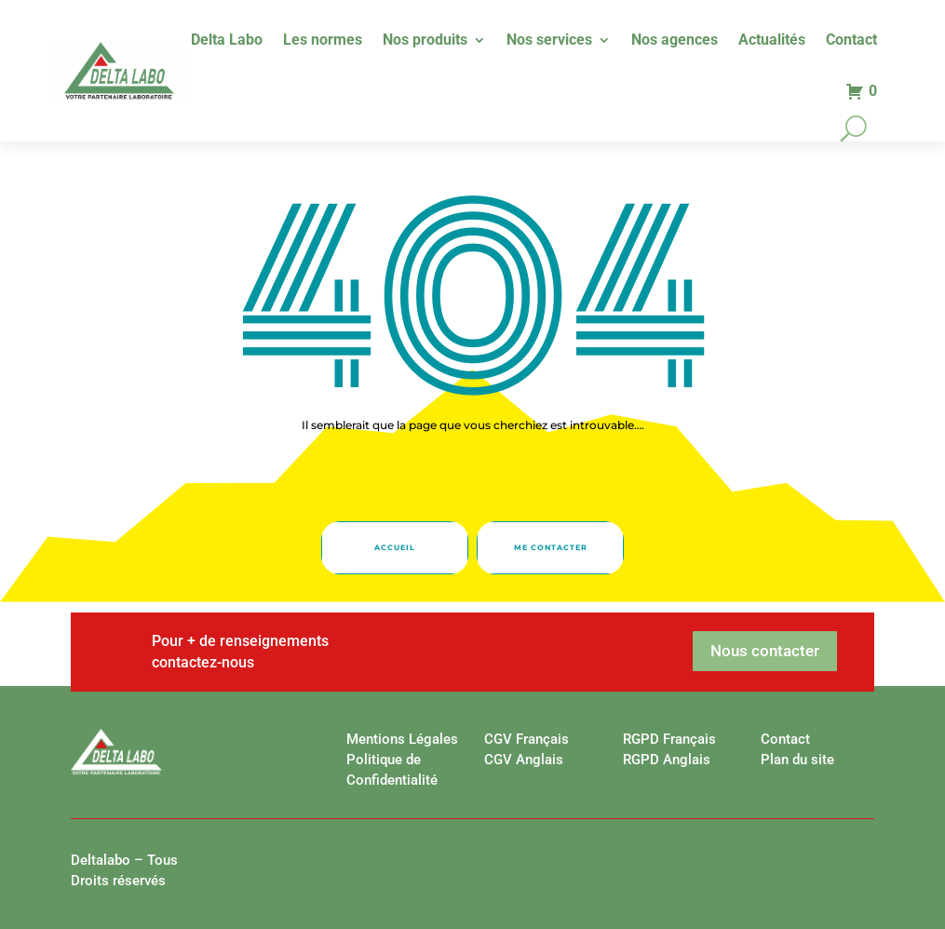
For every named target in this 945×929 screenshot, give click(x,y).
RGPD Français (669, 739)
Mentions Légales (402, 739)
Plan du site (797, 759)
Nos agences (674, 41)
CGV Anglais (523, 759)
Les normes (322, 41)
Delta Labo (227, 41)
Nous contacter (764, 650)
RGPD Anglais (666, 759)
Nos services (549, 41)
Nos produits (425, 41)
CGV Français (526, 739)
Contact (851, 41)
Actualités (771, 41)
